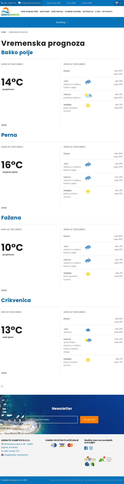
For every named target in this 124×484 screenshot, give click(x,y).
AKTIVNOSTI (107, 11)
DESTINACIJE (88, 11)
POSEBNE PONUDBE (73, 11)
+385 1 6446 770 (10, 451)
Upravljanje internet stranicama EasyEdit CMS (104, 480)
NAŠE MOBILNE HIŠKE (29, 11)
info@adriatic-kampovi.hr (14, 455)
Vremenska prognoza (18, 32)
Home (3, 32)
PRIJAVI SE (89, 419)
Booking (60, 22)
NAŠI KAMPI (45, 11)
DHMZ (4, 125)
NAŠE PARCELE (57, 11)
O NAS (97, 11)
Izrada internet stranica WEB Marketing (66, 480)
